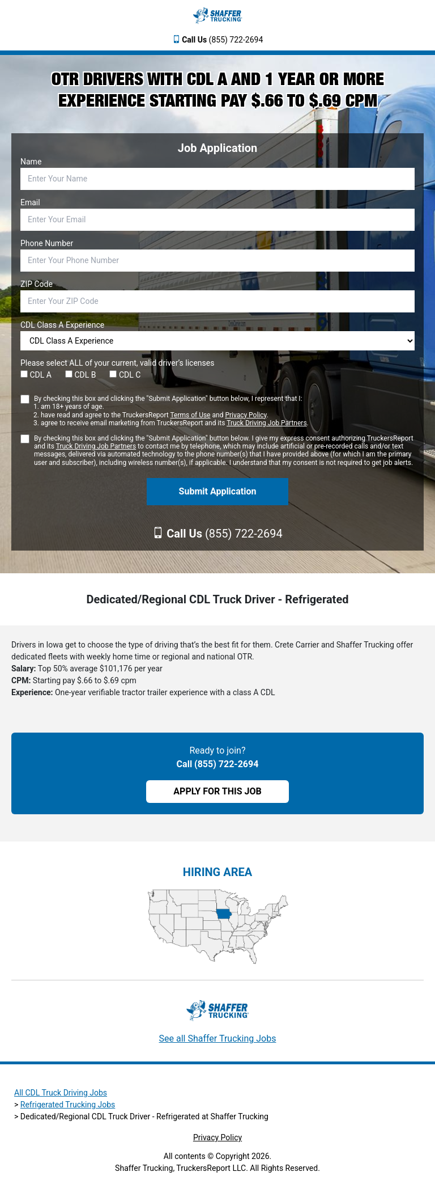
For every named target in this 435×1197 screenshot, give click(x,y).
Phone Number (46, 243)
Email (30, 202)
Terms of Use (190, 415)
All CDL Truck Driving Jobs (60, 1092)
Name (30, 161)
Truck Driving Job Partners (266, 423)
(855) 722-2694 (222, 39)
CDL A (36, 374)
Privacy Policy (245, 415)
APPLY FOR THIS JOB (217, 791)
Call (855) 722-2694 (218, 764)
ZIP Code (36, 284)
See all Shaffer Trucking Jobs (217, 1038)
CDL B (80, 374)
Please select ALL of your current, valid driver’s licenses (117, 362)
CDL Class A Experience (62, 324)
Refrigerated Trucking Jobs (68, 1104)
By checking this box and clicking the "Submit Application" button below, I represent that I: (171, 411)
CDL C (124, 374)
